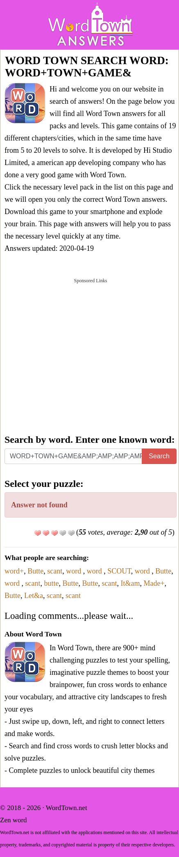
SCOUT (119, 571)
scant (54, 571)
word (74, 571)
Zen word (13, 820)
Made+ (153, 583)
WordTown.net (66, 808)
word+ (14, 571)
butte (51, 583)
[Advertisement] (89, 355)
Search (159, 456)
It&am (130, 583)
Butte (35, 571)
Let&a (33, 595)
